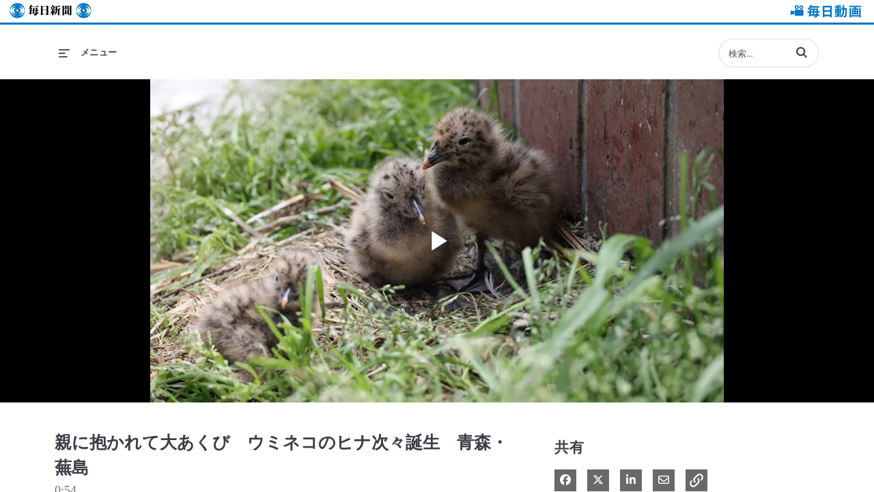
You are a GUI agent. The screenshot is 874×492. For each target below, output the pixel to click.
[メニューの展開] (88, 52)
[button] (801, 52)
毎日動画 (823, 11)
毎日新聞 (50, 11)
